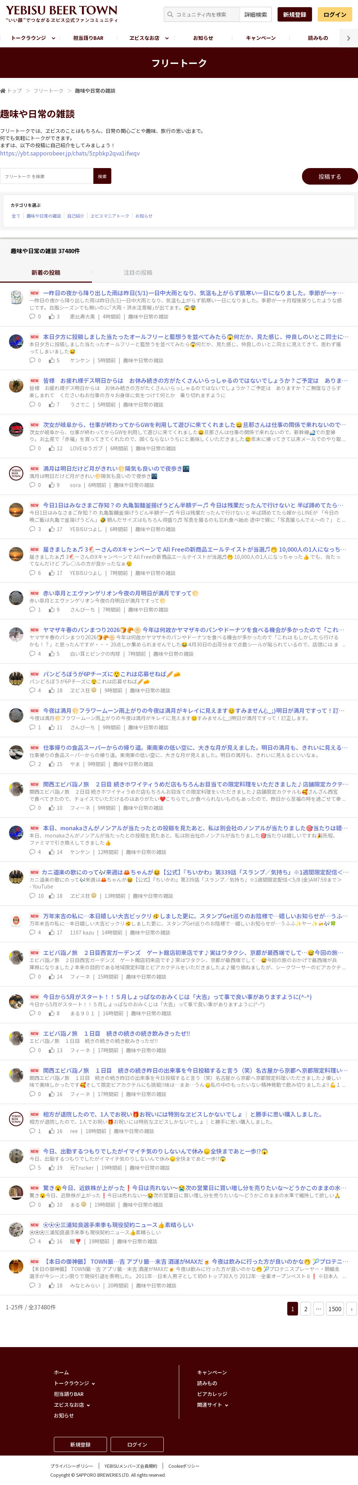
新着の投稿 (46, 272)
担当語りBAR (88, 37)
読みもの (318, 37)
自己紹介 (75, 216)
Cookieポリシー (184, 1466)
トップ (14, 90)
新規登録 (294, 14)
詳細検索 (255, 14)
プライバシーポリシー (71, 1466)
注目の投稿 (138, 272)
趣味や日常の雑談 (44, 216)
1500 (335, 1308)
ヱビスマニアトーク (109, 216)
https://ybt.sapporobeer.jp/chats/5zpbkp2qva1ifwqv (70, 153)
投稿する (330, 176)
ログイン (335, 14)
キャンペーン (261, 37)
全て (16, 216)
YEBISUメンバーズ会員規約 (130, 1466)
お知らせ (203, 37)
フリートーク (48, 90)
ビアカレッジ (212, 1393)
